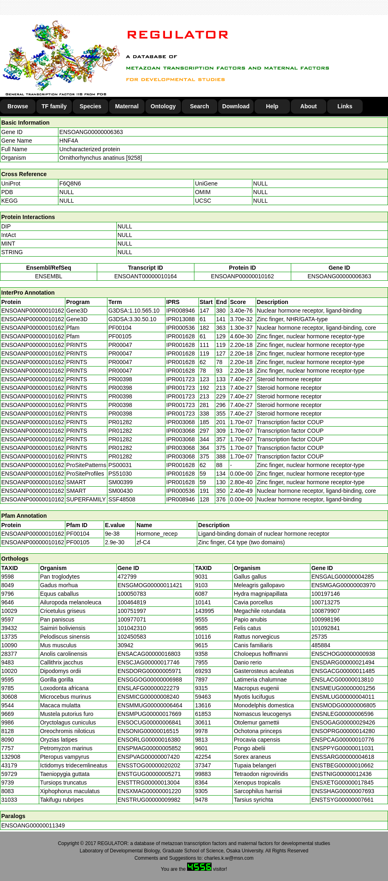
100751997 (132, 611)
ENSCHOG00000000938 (343, 654)
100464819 (132, 602)
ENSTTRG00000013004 (149, 782)
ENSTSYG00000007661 (342, 799)
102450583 (132, 636)
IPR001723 (180, 379)
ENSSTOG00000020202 (149, 765)
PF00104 (77, 533)
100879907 (325, 611)
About (308, 106)
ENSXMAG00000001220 (149, 791)
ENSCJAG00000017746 (149, 662)
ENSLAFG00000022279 (148, 688)
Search (199, 106)
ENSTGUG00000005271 (149, 774)
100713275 (325, 602)
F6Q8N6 (70, 183)
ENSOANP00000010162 (242, 276)
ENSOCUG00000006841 (149, 722)
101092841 (325, 628)
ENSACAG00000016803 (149, 654)
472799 (127, 576)
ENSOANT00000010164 (145, 276)
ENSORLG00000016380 (149, 739)
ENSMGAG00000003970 (343, 585)
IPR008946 (180, 310)
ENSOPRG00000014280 (343, 731)
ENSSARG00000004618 (342, 757)
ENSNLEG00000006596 (342, 714)
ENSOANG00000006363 (91, 132)
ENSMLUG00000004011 (343, 696)
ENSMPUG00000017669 (149, 714)
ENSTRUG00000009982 (149, 799)
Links (344, 106)
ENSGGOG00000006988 (150, 679)
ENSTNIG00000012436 (341, 774)
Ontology (163, 106)
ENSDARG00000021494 (343, 662)
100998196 (325, 619)
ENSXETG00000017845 (342, 782)
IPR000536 (180, 327)
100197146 (325, 593)
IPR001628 (180, 336)
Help (272, 106)
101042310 (132, 628)
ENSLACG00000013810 (342, 679)
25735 (319, 636)
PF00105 (77, 542)
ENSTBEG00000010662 (342, 765)
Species (90, 106)
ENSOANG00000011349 (33, 825)
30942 (126, 645)
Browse (17, 106)
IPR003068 (180, 422)
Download (236, 106)
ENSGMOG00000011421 (150, 585)
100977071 (132, 619)
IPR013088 (180, 319)
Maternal (127, 106)
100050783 (132, 593)
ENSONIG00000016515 (148, 731)
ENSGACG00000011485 (343, 671)
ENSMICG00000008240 (148, 696)
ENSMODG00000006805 (343, 705)
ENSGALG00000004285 (342, 576)
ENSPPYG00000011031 (342, 748)
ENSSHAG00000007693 (342, 791)
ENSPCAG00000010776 (342, 739)
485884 (320, 645)
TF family (54, 106)
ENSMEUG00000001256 (343, 688)
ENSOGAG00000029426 (343, 722)
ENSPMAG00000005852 (149, 748)
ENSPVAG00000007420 (149, 757)
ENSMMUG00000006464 (150, 705)
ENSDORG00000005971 (149, 671)
